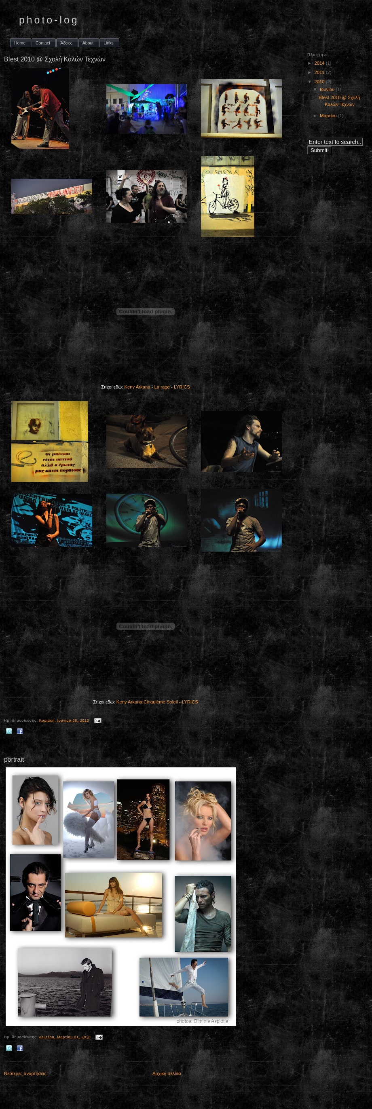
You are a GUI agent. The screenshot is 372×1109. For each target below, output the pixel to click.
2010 (320, 81)
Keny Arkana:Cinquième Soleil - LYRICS (157, 701)
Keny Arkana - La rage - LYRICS (157, 386)
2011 (320, 72)
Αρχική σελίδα (166, 1073)
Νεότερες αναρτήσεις (25, 1073)
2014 (320, 63)
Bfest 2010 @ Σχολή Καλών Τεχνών (55, 59)
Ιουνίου (328, 89)
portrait (14, 759)
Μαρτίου (329, 115)
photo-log (49, 19)
